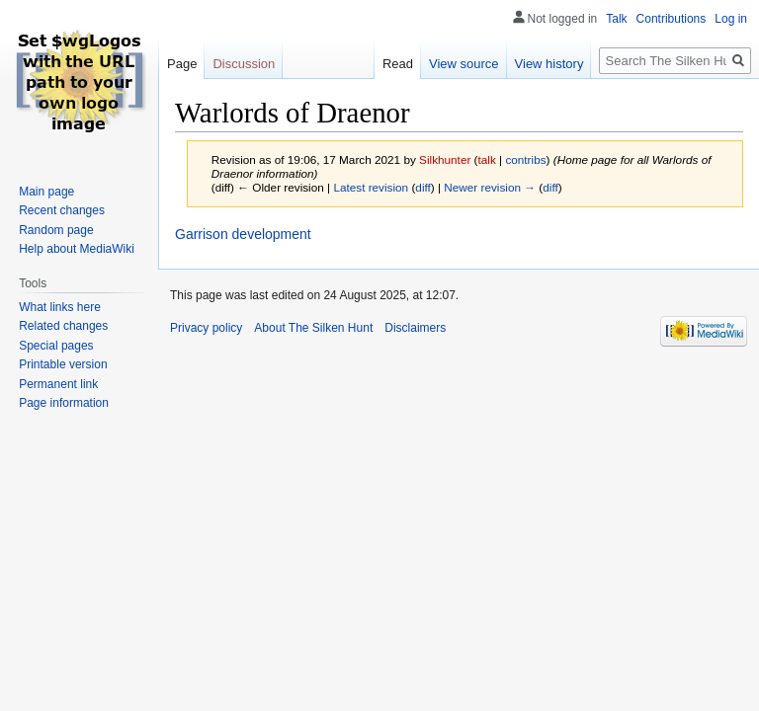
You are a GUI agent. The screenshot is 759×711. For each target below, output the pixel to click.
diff (422, 187)
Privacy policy (206, 328)
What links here (60, 307)
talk (487, 159)
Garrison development (243, 234)
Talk (616, 19)
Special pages (56, 346)
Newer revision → (490, 187)
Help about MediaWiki (76, 249)
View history (549, 63)
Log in (731, 19)
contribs (525, 159)
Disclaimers (415, 328)
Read (397, 63)
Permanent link (58, 384)
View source (464, 63)
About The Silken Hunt (313, 328)
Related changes (63, 326)
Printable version (63, 364)
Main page (46, 191)
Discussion (243, 63)
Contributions (671, 19)
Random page (56, 230)
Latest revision (370, 187)
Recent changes (62, 210)
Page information (64, 403)
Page (182, 63)
